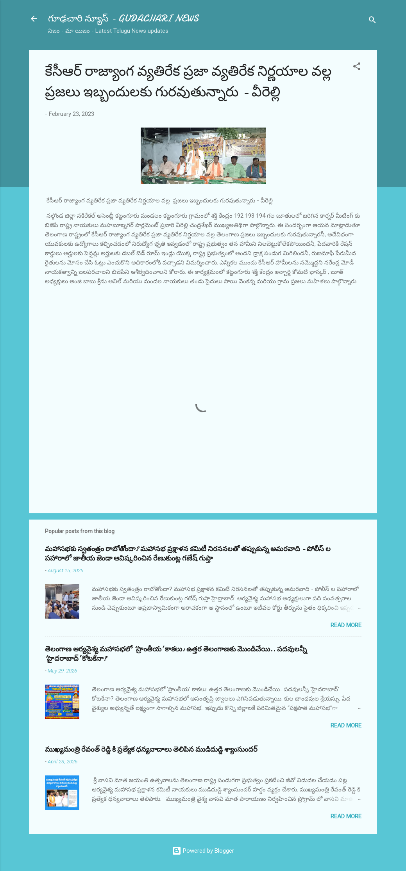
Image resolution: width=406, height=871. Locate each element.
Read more (346, 625)
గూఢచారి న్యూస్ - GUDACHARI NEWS (123, 18)
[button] (356, 68)
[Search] (372, 21)
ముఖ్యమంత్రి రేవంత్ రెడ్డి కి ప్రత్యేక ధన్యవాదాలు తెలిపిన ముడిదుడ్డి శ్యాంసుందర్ (151, 749)
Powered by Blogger (203, 850)
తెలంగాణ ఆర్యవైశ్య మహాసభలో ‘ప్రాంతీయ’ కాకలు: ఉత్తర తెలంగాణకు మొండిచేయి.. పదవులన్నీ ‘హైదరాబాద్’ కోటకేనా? (176, 653)
